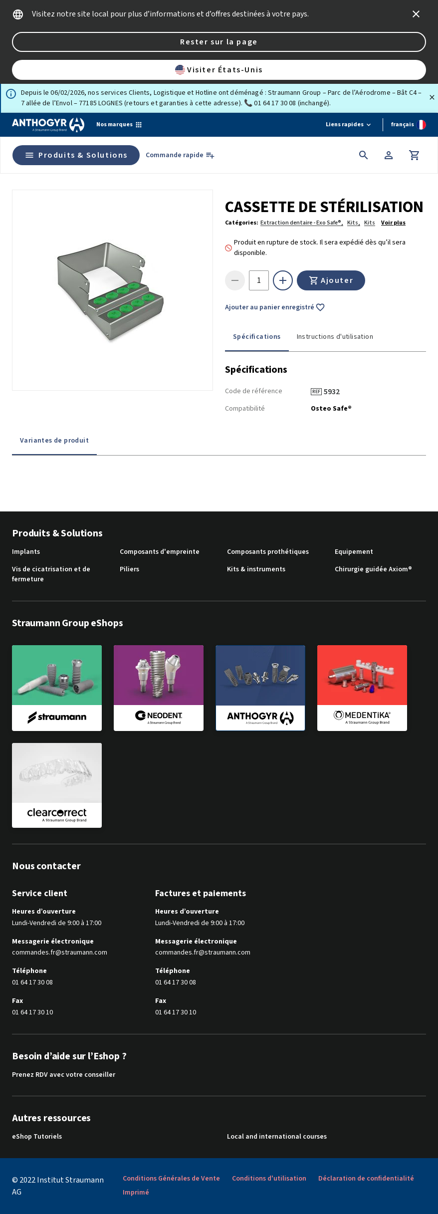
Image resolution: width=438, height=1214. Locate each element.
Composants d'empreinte (160, 552)
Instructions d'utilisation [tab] (335, 337)
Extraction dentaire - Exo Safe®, (301, 223)
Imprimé (136, 1193)
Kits (369, 223)
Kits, (353, 223)
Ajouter (331, 280)
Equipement (354, 552)
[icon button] (416, 14)
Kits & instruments (256, 569)
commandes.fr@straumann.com (59, 953)
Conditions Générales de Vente (171, 1179)
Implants (26, 552)
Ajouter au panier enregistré (275, 307)
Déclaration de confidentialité (366, 1179)
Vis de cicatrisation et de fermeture (51, 574)
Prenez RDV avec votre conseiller (63, 1075)
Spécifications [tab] (257, 337)
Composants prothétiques (268, 552)
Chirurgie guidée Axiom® (373, 569)
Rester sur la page (219, 41)
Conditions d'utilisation (269, 1179)
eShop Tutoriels (37, 1137)
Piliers (129, 569)
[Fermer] (432, 97)
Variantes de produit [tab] (54, 441)
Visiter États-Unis (219, 69)
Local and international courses (277, 1137)
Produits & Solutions (76, 155)
